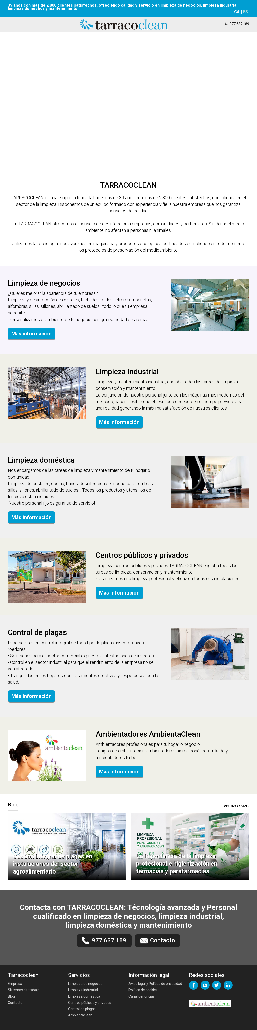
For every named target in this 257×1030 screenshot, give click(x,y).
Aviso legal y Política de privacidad (155, 984)
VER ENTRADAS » (236, 806)
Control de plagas (82, 1009)
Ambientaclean (80, 1015)
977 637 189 (239, 24)
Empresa (15, 984)
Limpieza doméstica (84, 996)
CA (237, 11)
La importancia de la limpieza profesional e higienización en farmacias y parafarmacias (176, 864)
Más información (31, 334)
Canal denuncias (141, 996)
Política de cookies (143, 990)
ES (245, 11)
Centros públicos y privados (89, 1003)
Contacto (15, 1003)
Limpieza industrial (83, 990)
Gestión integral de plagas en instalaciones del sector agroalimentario (52, 864)
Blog (11, 996)
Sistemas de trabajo (24, 990)
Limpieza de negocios (85, 984)
